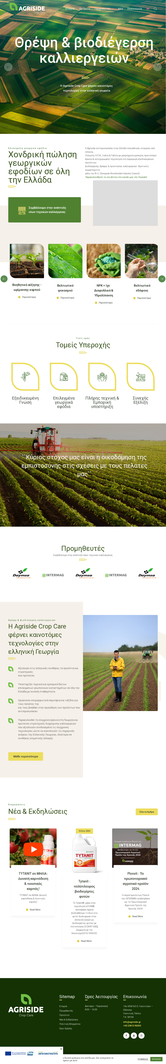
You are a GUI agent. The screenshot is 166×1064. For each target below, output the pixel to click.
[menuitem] (148, 9)
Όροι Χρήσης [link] (65, 1028)
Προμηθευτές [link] (66, 1010)
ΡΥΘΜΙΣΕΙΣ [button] (143, 1059)
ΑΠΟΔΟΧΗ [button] (156, 1059)
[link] (27, 8)
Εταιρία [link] (63, 1006)
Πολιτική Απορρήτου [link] (69, 1024)
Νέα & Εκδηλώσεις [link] (68, 1019)
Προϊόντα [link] (64, 1015)
